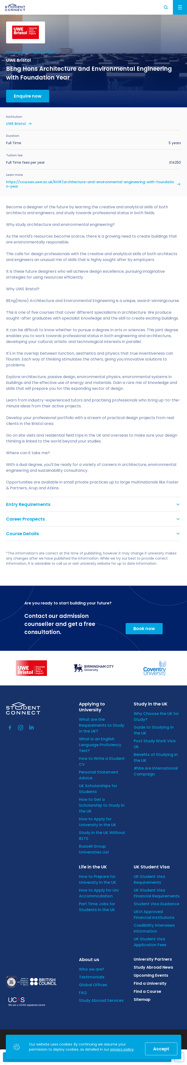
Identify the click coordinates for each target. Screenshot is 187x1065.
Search (166, 7)
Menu (180, 7)
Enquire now (27, 96)
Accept (161, 1049)
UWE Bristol (16, 123)
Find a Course (41, 51)
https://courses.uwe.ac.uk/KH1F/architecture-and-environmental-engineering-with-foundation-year (90, 184)
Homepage (16, 51)
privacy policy (122, 1049)
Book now (144, 628)
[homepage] (15, 7)
